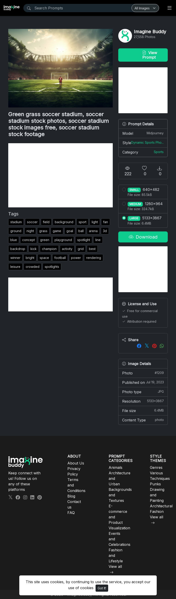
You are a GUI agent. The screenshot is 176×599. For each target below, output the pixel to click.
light (95, 222)
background (64, 222)
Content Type (143, 419)
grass (43, 231)
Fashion (157, 511)
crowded (32, 267)
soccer (32, 222)
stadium (16, 222)
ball (81, 231)
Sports (159, 152)
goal (69, 231)
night (30, 231)
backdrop (17, 249)
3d (105, 231)
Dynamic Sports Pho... (147, 142)
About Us (75, 463)
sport (82, 222)
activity (67, 249)
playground (63, 240)
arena (93, 231)
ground (15, 231)
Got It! (102, 588)
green (44, 240)
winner (15, 258)
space (44, 258)
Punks (155, 484)
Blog (71, 496)
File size (143, 410)
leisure (15, 267)
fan (105, 222)
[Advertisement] (60, 175)
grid (81, 249)
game (57, 231)
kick (33, 249)
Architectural (161, 506)
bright (30, 258)
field (46, 222)
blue (13, 240)
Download (143, 237)
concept (28, 240)
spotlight (83, 240)
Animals (115, 467)
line (98, 240)
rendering (93, 258)
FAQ (71, 512)
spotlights (52, 267)
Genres (156, 467)
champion (49, 249)
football (60, 258)
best (92, 249)
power (76, 258)
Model (143, 133)
